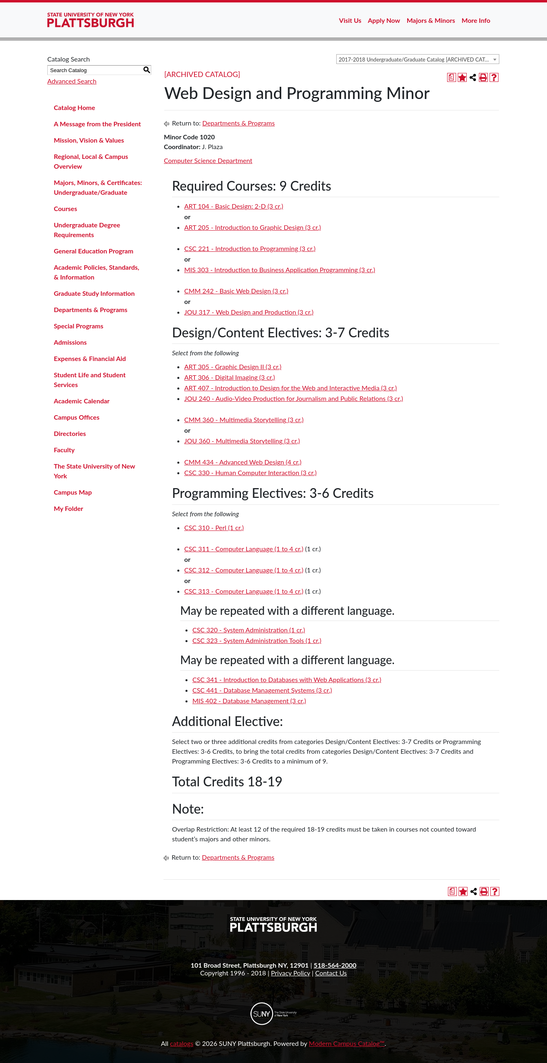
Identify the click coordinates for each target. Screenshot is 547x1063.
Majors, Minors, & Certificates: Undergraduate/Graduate (98, 187)
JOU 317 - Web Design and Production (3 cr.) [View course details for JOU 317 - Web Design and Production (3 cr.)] (248, 312)
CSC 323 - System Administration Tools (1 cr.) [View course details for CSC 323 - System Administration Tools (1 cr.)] (256, 640)
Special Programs (79, 326)
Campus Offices (76, 417)
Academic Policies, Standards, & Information (96, 272)
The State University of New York (94, 471)
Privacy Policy (290, 973)
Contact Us (331, 973)
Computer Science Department (208, 160)
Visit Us (350, 20)
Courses (65, 208)
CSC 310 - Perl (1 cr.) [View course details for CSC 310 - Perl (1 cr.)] (214, 527)
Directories (70, 433)
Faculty (64, 449)
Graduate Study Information (94, 293)
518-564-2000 (335, 965)
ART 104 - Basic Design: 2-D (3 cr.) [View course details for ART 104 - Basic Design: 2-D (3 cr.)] (233, 206)
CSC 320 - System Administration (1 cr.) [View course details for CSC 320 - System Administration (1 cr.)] (248, 630)
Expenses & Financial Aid (90, 358)
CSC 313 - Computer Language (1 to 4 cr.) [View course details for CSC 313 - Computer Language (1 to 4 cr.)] (243, 591)
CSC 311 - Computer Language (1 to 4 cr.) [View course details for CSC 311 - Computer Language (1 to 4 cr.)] (243, 548)
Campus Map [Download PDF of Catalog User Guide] (73, 492)
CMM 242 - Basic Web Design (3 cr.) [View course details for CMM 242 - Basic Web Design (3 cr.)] (236, 291)
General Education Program (93, 251)
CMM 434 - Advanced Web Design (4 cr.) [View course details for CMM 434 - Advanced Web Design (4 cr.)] (243, 462)
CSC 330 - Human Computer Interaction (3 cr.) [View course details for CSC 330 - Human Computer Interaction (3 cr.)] (250, 472)
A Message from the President (97, 124)
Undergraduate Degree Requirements (87, 229)
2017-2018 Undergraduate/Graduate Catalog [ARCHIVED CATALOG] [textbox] (419, 59)
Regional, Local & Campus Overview (91, 161)
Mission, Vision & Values (89, 140)
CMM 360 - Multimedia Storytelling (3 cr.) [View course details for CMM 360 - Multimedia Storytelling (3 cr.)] (244, 419)
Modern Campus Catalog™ (347, 1043)
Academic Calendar (82, 401)
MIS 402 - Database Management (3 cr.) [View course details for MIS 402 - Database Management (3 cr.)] (249, 700)
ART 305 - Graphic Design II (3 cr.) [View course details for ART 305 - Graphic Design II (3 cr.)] (232, 366)
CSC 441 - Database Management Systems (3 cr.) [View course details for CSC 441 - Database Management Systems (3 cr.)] (262, 690)
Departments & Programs (90, 309)
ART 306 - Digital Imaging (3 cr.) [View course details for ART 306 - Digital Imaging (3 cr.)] (229, 377)
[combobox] (417, 59)
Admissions (70, 342)
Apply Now (384, 20)
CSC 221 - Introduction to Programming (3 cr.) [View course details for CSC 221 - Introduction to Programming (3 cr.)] (249, 248)
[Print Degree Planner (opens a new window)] (451, 77)
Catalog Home (74, 107)
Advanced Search (72, 81)
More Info (476, 20)
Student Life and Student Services (90, 379)
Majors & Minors (431, 20)
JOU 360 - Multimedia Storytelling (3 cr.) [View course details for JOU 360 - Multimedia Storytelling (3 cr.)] (242, 441)
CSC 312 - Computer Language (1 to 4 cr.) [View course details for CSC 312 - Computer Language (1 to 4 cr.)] (243, 570)
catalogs (181, 1043)
